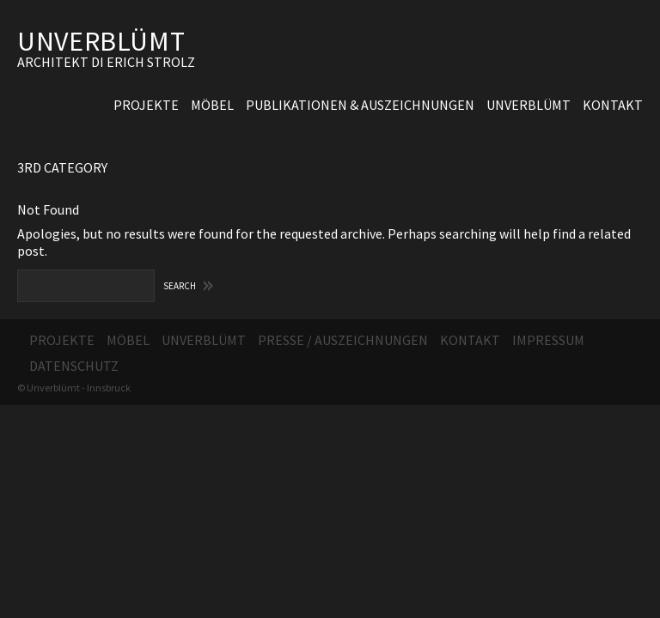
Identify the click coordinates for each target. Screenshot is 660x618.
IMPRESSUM (548, 339)
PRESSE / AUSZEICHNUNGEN (343, 339)
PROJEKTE (146, 104)
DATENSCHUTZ (74, 365)
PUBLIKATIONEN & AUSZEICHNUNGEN (360, 104)
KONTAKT (613, 104)
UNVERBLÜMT (101, 41)
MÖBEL (212, 104)
